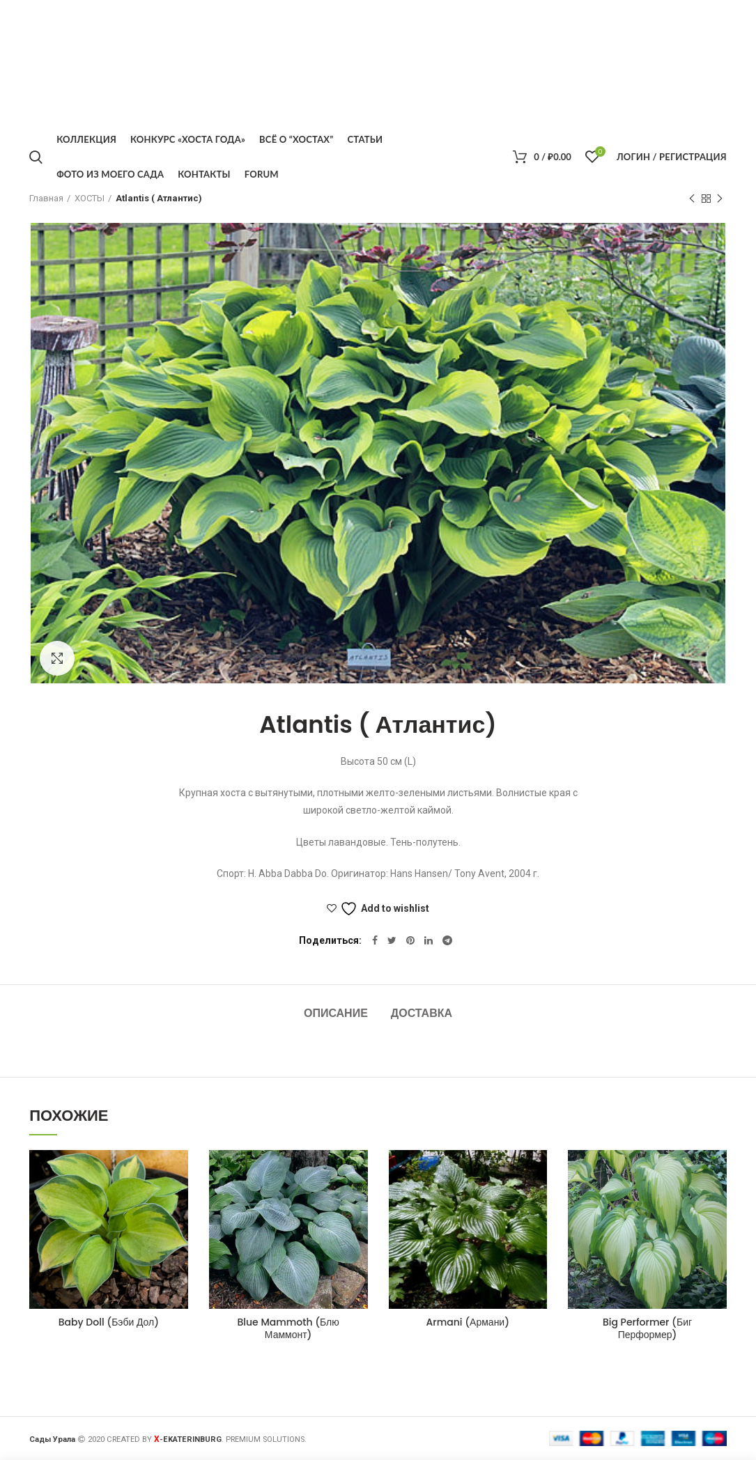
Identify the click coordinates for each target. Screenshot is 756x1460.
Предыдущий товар (692, 199)
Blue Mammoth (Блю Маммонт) (288, 1328)
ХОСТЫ (90, 198)
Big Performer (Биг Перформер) (647, 1328)
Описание (336, 1013)
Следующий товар (720, 199)
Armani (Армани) (467, 1322)
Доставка (421, 1013)
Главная (46, 198)
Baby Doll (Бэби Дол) (109, 1322)
